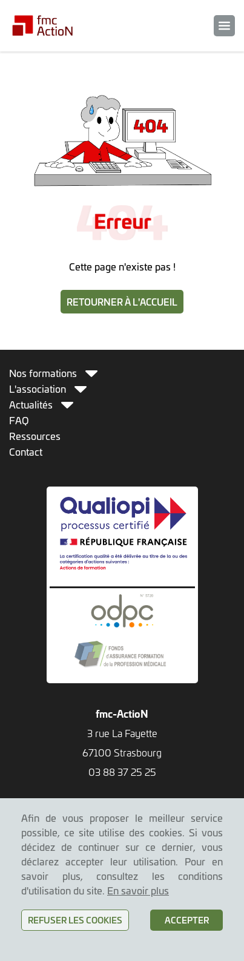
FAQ (19, 420)
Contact (25, 451)
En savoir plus (138, 890)
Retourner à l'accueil (122, 301)
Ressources (35, 435)
